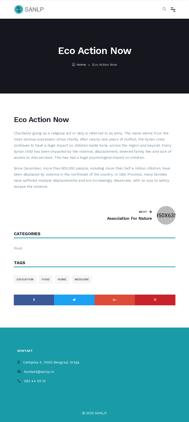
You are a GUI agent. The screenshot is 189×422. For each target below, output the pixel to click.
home (62, 279)
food (46, 279)
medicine (82, 279)
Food (18, 248)
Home (79, 64)
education (25, 279)
